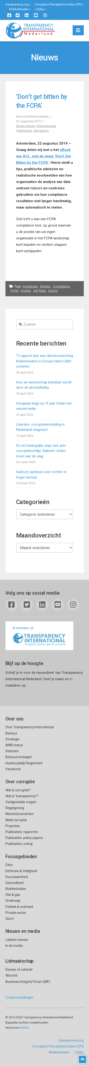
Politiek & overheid (19, 907)
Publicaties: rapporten (21, 832)
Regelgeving (14, 808)
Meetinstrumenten (19, 814)
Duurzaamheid (16, 877)
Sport (9, 918)
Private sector (15, 913)
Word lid (11, 975)
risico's (53, 290)
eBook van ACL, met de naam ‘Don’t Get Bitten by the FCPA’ (43, 156)
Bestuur (11, 733)
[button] (78, 30)
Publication (24, 130)
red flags (39, 290)
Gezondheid (14, 883)
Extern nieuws (25, 126)
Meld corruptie (16, 820)
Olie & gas (12, 895)
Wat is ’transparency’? (21, 796)
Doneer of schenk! (19, 969)
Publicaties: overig (19, 844)
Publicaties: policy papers (24, 838)
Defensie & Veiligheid (21, 871)
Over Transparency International (29, 727)
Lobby (39, 9)
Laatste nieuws (16, 940)
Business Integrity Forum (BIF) (27, 982)
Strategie (12, 739)
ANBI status (14, 745)
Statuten (12, 751)
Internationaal (46, 126)
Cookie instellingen (19, 997)
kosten (26, 290)
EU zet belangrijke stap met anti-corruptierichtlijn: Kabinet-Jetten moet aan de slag (41, 450)
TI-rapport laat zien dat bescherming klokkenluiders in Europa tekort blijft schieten (44, 361)
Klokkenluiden (18, 9)
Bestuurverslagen (18, 757)
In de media (14, 946)
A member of (39, 636)
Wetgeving (41, 130)
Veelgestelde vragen (20, 802)
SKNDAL (24, 1027)
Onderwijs (12, 900)
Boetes (45, 286)
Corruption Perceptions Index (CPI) (58, 4)
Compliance (61, 286)
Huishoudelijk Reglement (23, 763)
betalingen (30, 286)
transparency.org (16, 4)
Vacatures (13, 769)
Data (9, 865)
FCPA (14, 290)
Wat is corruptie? (17, 790)
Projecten (12, 826)
